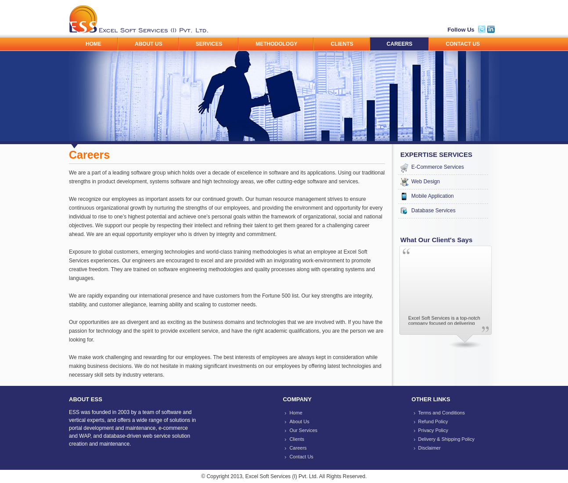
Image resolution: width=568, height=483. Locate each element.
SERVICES (209, 44)
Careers (297, 447)
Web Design (425, 181)
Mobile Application (432, 196)
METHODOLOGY (276, 44)
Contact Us (301, 456)
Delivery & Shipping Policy (446, 439)
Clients (296, 439)
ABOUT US (148, 44)
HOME (93, 44)
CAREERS (400, 44)
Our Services (303, 430)
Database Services (433, 210)
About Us (299, 421)
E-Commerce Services (437, 167)
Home (295, 412)
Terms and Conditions (441, 412)
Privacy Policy (433, 430)
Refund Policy (433, 421)
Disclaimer (429, 447)
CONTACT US (463, 44)
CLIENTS (342, 44)
